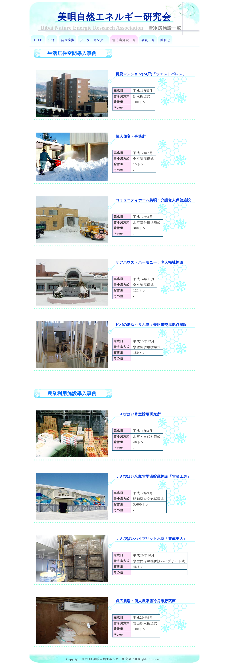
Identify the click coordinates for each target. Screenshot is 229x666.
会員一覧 (148, 40)
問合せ (165, 40)
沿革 (52, 40)
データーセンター (93, 40)
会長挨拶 (67, 40)
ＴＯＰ (38, 40)
